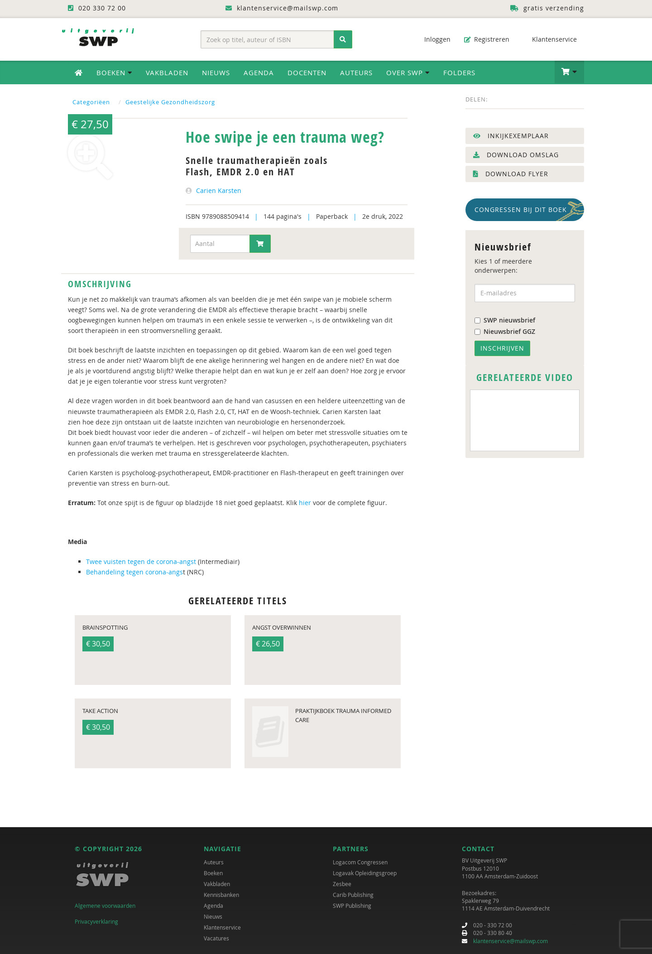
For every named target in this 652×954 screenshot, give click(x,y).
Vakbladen (167, 72)
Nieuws (216, 72)
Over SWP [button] (408, 72)
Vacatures (216, 938)
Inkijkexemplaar (511, 135)
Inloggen (433, 39)
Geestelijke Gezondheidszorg (170, 102)
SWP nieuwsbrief (505, 320)
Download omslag (516, 154)
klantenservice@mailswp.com (510, 940)
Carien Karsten (218, 190)
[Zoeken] (343, 39)
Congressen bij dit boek (521, 209)
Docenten (307, 72)
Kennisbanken (221, 894)
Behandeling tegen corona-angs (134, 572)
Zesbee (342, 883)
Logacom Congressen (360, 862)
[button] (569, 72)
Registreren (486, 39)
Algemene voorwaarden (105, 905)
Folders (459, 72)
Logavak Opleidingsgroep (365, 873)
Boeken (213, 873)
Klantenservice (550, 39)
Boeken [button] (114, 72)
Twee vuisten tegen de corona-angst (142, 561)
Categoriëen (91, 102)
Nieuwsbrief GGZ (505, 331)
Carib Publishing (353, 894)
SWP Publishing (352, 905)
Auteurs (356, 72)
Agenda (259, 72)
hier (306, 502)
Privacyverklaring (96, 921)
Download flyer (510, 173)
